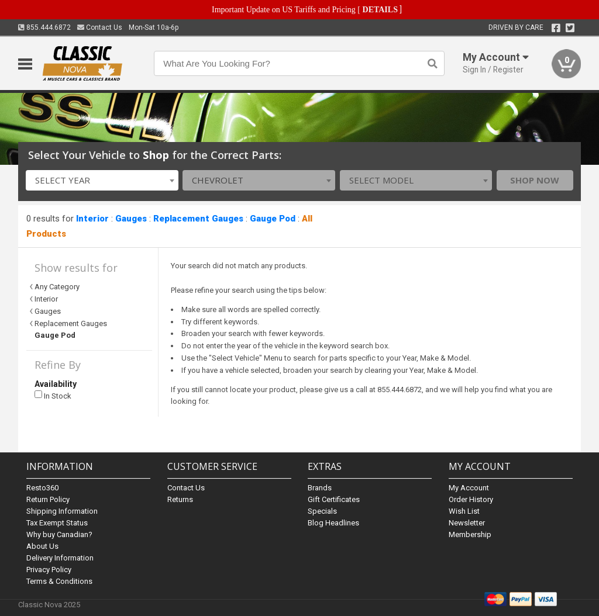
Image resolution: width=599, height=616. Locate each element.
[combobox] (102, 180)
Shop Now (534, 180)
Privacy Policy (48, 569)
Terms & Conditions (59, 581)
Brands (320, 487)
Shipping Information (62, 511)
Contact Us (99, 27)
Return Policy (48, 499)
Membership (470, 534)
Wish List (464, 511)
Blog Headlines (333, 522)
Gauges (131, 218)
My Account (469, 487)
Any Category (57, 286)
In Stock (53, 395)
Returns (180, 499)
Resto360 (42, 487)
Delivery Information (60, 557)
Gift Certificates (334, 499)
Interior (92, 218)
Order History (471, 499)
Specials (322, 511)
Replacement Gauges (198, 218)
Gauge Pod (272, 218)
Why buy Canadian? (59, 534)
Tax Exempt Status (57, 522)
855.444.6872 (44, 27)
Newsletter (467, 522)
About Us (42, 546)
